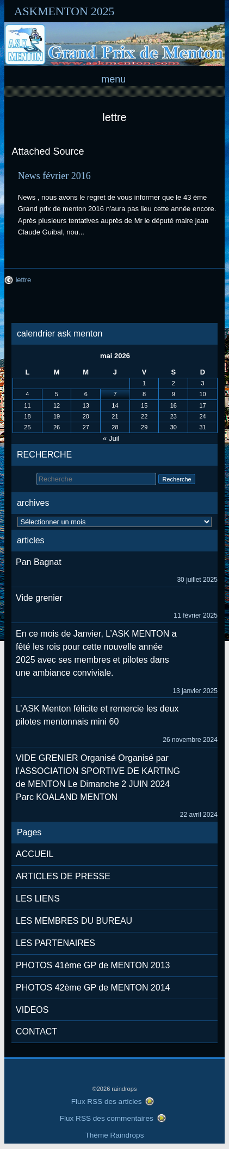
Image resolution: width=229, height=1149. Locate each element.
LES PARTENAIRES (55, 943)
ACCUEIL (34, 854)
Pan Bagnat (38, 562)
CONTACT (36, 1031)
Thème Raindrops (114, 1135)
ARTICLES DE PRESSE (63, 876)
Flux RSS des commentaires (106, 1118)
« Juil (111, 438)
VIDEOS (32, 1009)
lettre (114, 117)
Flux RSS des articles (106, 1101)
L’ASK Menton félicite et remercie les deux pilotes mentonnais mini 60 (97, 715)
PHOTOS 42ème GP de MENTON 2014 (93, 987)
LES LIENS (38, 898)
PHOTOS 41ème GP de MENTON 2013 (93, 965)
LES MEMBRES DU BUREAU (74, 920)
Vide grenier (39, 597)
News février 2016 (54, 175)
